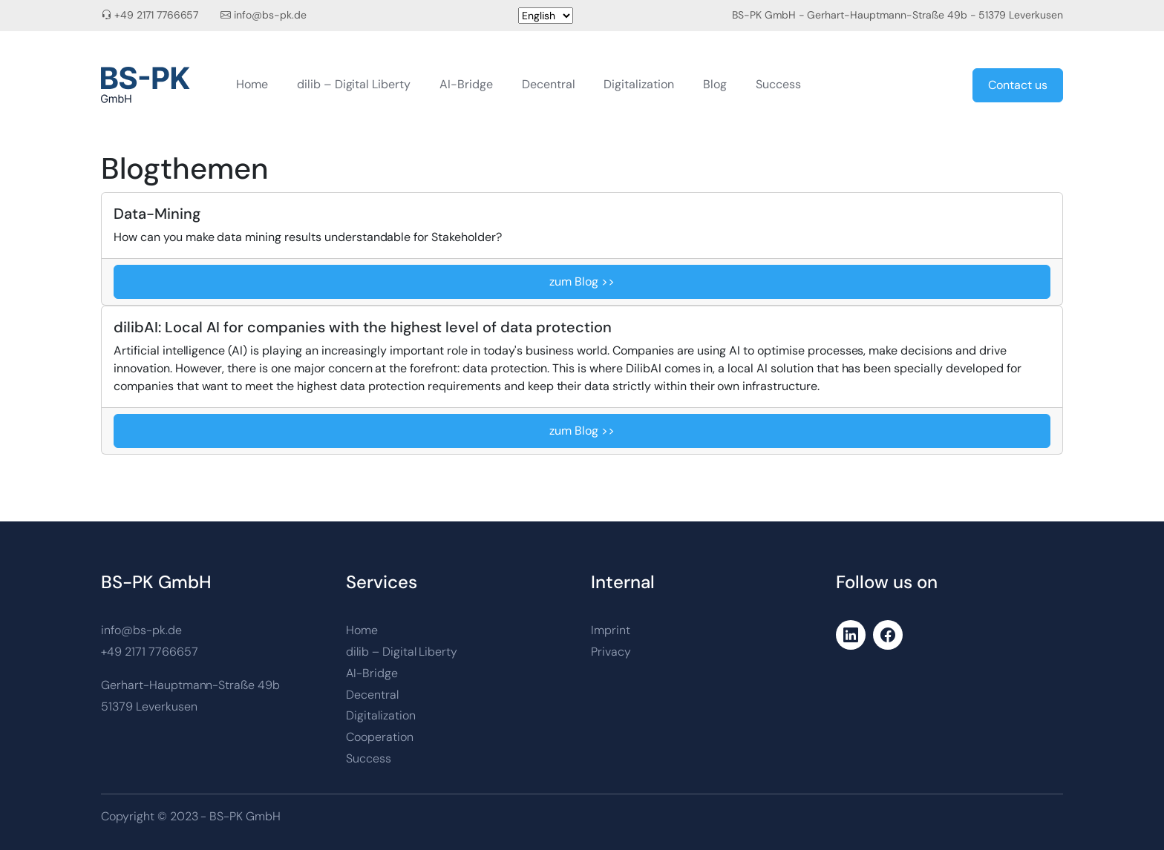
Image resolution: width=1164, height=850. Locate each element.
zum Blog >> (582, 281)
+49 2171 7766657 (156, 15)
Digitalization (639, 84)
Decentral (548, 84)
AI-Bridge (466, 84)
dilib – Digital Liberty (354, 84)
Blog (715, 84)
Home (252, 84)
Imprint (610, 630)
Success (778, 84)
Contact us (1017, 85)
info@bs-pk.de (270, 15)
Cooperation (379, 737)
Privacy (611, 651)
